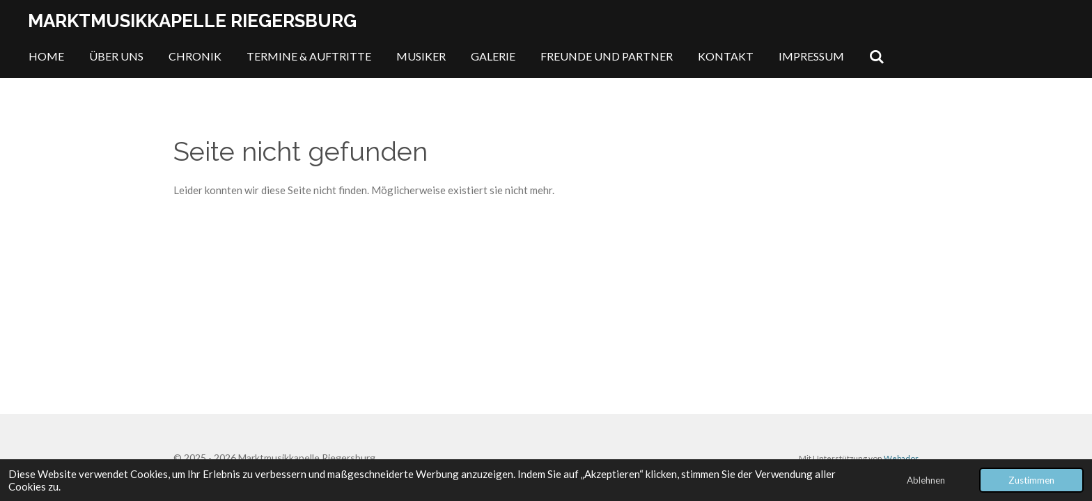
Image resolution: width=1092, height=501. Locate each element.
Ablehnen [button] (926, 480)
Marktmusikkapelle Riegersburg (192, 20)
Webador (901, 458)
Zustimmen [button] (1031, 480)
